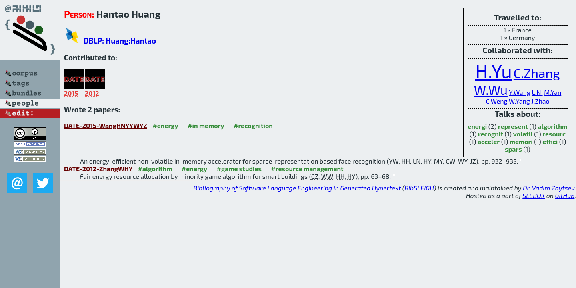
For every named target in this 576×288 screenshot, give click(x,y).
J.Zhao (540, 101)
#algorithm (155, 168)
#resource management (307, 168)
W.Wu (491, 89)
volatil (523, 134)
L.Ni (537, 92)
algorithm (553, 126)
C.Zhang (537, 72)
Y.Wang (519, 92)
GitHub (565, 195)
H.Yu (493, 70)
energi (477, 126)
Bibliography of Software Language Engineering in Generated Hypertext (297, 188)
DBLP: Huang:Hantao (120, 40)
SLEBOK (533, 195)
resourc (554, 134)
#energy (165, 125)
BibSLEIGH (419, 188)
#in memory (206, 125)
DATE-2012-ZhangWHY (98, 168)
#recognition (253, 125)
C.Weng (496, 101)
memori (521, 141)
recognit (490, 134)
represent (513, 126)
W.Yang (519, 101)
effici (550, 141)
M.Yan (552, 92)
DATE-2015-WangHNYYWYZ (105, 125)
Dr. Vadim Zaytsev (548, 188)
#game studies (239, 168)
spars (513, 149)
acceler (489, 141)
